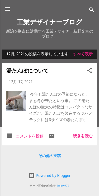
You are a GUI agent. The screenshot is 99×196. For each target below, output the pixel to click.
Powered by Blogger (49, 175)
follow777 (63, 186)
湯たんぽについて (27, 71)
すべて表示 (83, 54)
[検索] (91, 11)
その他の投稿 (50, 156)
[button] (89, 71)
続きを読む (83, 135)
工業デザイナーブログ (49, 22)
